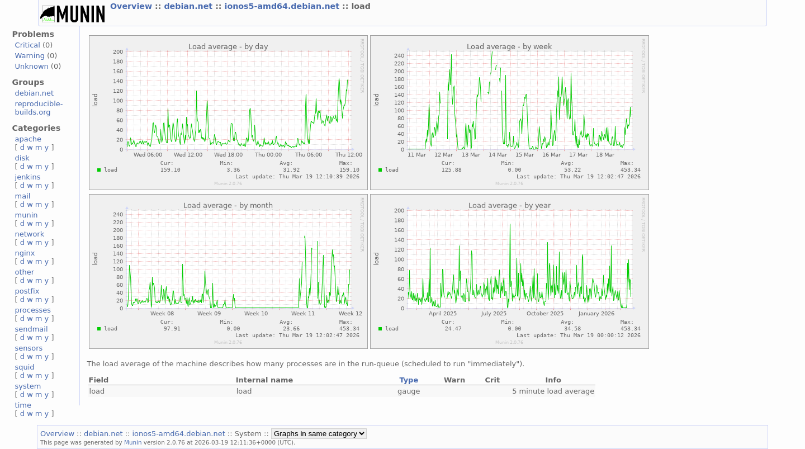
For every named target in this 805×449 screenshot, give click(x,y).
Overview (132, 6)
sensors (29, 348)
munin (26, 215)
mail (23, 196)
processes (33, 310)
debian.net (189, 6)
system (28, 386)
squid (25, 367)
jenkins (28, 177)
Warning (30, 55)
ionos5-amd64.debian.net (284, 6)
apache (28, 139)
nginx (25, 253)
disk (22, 158)
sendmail (31, 329)
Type (408, 380)
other (25, 272)
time (23, 405)
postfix (27, 291)
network (30, 234)
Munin (133, 442)
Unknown (32, 66)
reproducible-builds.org (39, 108)
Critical (27, 45)
